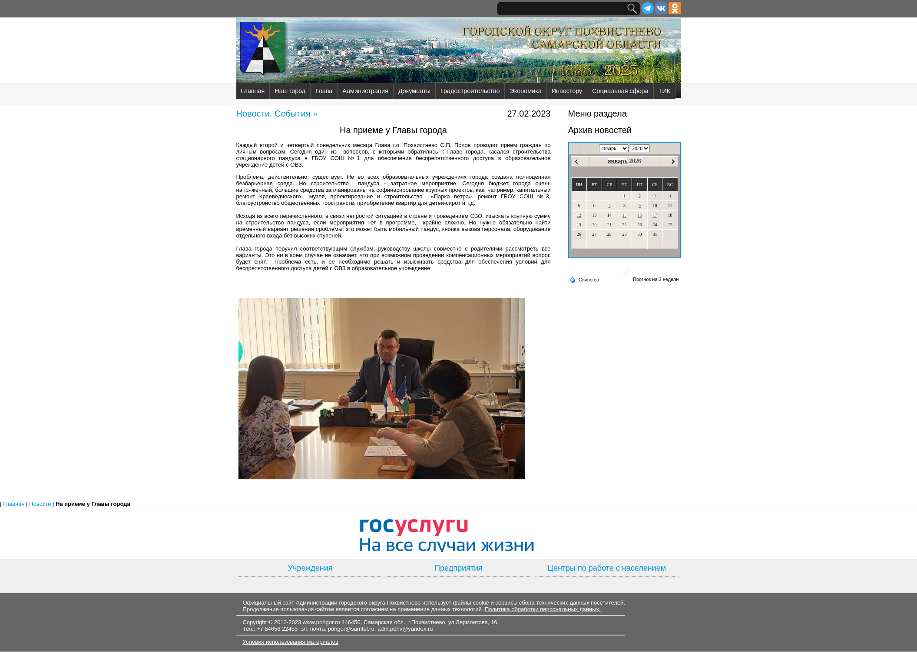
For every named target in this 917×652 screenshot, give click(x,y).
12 (579, 215)
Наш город (290, 90)
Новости (41, 504)
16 (640, 215)
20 (594, 224)
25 (670, 224)
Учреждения (310, 568)
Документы (414, 90)
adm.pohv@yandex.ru (405, 628)
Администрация (365, 90)
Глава (323, 90)
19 (579, 224)
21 (609, 224)
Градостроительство (470, 90)
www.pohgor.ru (321, 622)
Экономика (525, 90)
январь (617, 161)
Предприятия (458, 568)
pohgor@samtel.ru (351, 628)
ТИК (665, 90)
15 (624, 215)
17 (654, 215)
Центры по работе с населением (607, 568)
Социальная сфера (620, 90)
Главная (253, 90)
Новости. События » (277, 113)
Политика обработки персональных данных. (543, 609)
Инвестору (567, 90)
